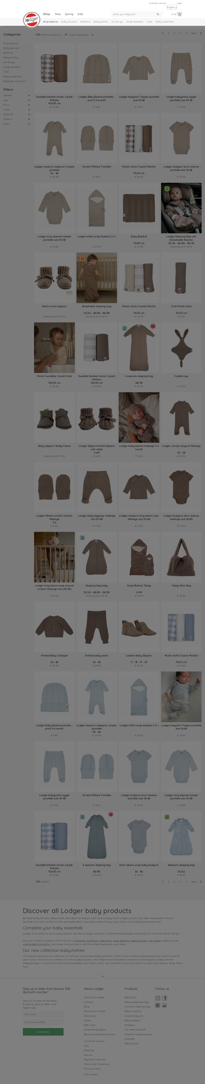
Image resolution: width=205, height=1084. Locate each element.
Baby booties (69, 21)
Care (149, 21)
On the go (117, 21)
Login (179, 3)
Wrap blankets (134, 21)
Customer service (157, 3)
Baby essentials (165, 21)
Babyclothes (101, 21)
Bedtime (85, 21)
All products (50, 21)
